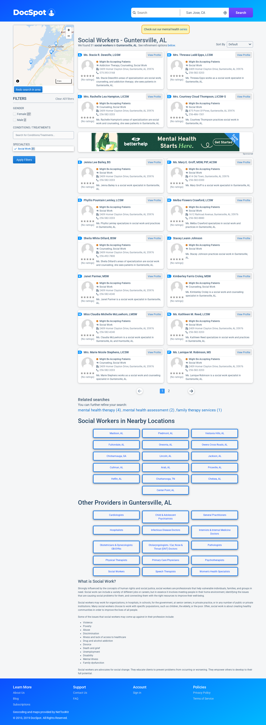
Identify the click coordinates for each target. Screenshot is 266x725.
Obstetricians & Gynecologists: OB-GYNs (116, 547)
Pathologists (215, 545)
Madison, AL (116, 433)
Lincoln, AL (165, 456)
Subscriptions (21, 704)
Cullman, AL (116, 467)
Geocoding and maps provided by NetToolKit (41, 712)
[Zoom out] (69, 36)
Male (19, 120)
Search (241, 13)
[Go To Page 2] (168, 391)
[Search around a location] (204, 12)
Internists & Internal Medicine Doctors (214, 532)
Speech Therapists (166, 571)
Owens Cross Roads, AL (214, 444)
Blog (16, 698)
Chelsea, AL (214, 478)
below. (172, 45)
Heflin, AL (116, 478)
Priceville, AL (215, 467)
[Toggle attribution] (17, 81)
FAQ (75, 698)
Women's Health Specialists (215, 571)
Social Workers (116, 571)
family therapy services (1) (199, 410)
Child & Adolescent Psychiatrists (165, 517)
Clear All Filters (64, 98)
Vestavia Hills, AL (214, 433)
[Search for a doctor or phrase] (155, 12)
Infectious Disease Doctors (165, 530)
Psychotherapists (214, 560)
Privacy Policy (202, 692)
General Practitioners (214, 515)
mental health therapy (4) (99, 410)
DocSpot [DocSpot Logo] (33, 12)
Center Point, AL (165, 490)
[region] (43, 55)
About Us (19, 692)
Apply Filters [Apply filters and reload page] (24, 159)
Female (22, 114)
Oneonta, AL (165, 444)
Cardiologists (116, 515)
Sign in (137, 692)
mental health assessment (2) (148, 410)
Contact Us (80, 692)
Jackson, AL (214, 456)
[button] (240, 44)
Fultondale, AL (116, 444)
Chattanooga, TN (165, 478)
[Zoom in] (69, 30)
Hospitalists (116, 530)
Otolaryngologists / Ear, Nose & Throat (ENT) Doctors (166, 547)
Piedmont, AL (165, 433)
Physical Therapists (116, 560)
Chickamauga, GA (116, 456)
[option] (46, 148)
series (183, 29)
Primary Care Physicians (165, 560)
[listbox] (43, 148)
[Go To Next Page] (191, 391)
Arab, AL (165, 467)
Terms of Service (203, 698)
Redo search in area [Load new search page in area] (28, 89)
